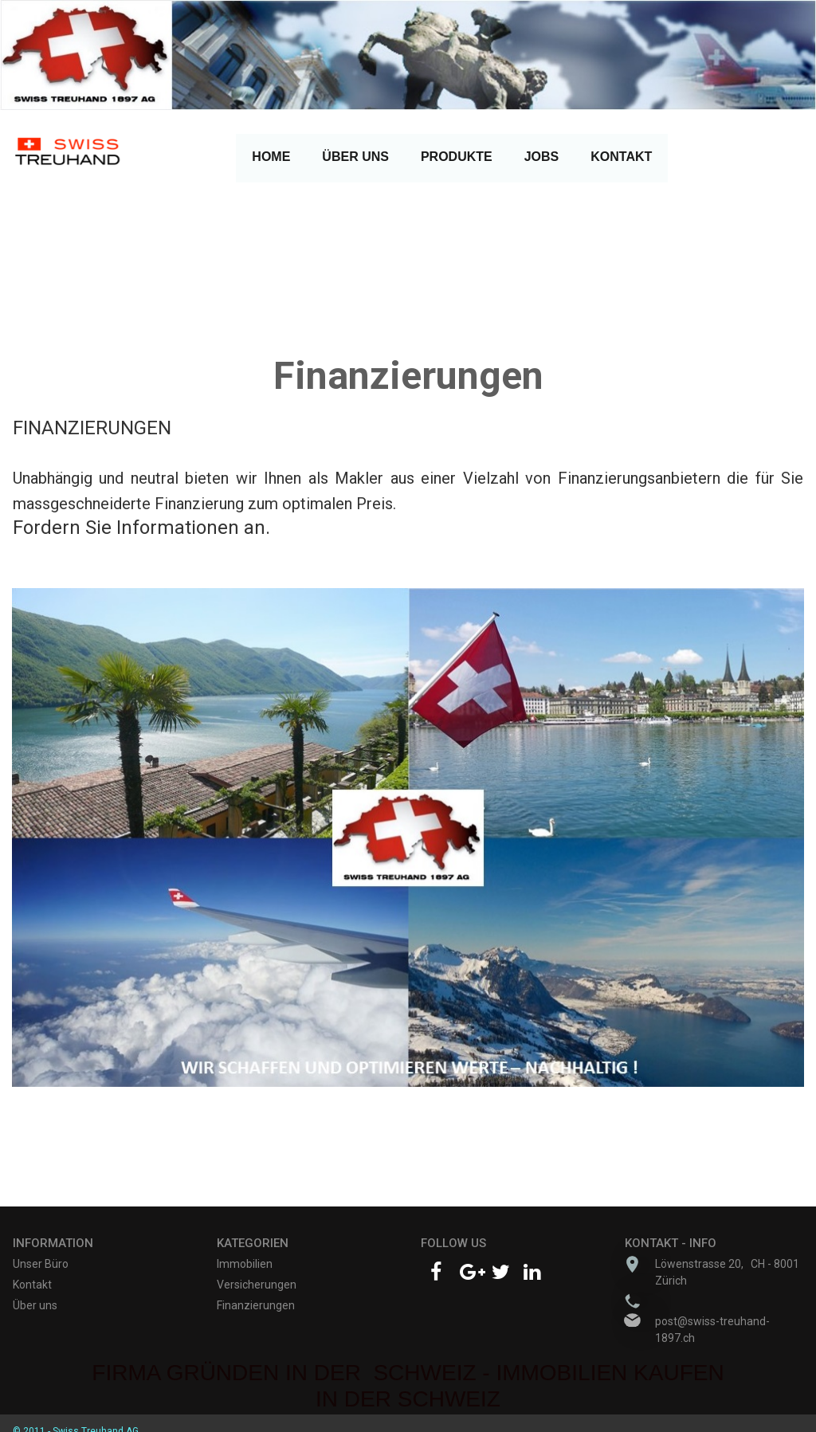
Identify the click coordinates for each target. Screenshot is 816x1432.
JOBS (541, 156)
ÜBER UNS (355, 161)
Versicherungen (256, 1284)
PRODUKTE (456, 161)
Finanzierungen (256, 1305)
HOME (271, 156)
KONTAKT (621, 161)
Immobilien (245, 1263)
